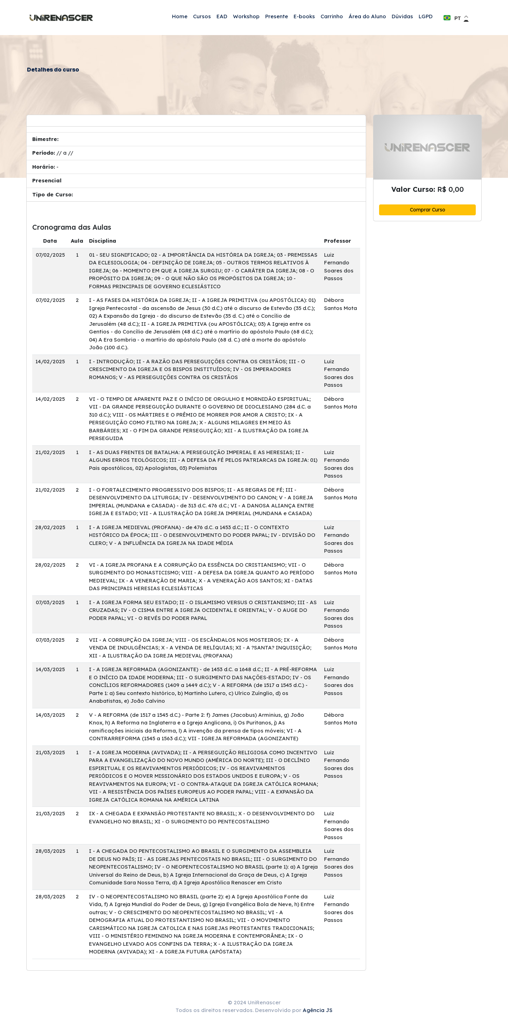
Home (179, 16)
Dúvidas (402, 16)
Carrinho (332, 16)
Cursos (202, 16)
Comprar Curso (427, 210)
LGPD (426, 16)
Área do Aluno (367, 16)
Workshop (246, 16)
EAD (222, 16)
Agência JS (317, 1010)
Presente (276, 16)
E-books (304, 16)
